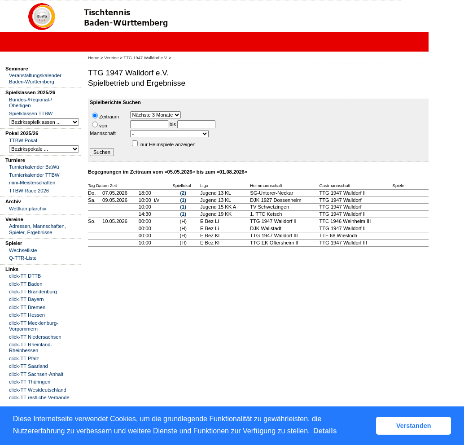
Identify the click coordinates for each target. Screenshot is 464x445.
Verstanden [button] (413, 425)
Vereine (111, 57)
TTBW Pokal (23, 140)
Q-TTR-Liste (23, 258)
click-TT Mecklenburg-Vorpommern (33, 326)
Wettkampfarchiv (27, 208)
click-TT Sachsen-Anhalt (36, 374)
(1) (183, 200)
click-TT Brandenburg (33, 291)
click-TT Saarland (28, 366)
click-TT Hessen (27, 315)
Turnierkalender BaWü (34, 167)
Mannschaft (103, 133)
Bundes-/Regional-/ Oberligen (30, 102)
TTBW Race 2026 (29, 190)
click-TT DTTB (25, 276)
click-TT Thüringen (29, 381)
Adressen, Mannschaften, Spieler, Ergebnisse (37, 229)
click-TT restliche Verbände (39, 397)
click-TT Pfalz (24, 358)
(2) (183, 193)
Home (93, 57)
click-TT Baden (25, 284)
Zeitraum (105, 116)
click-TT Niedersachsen (35, 337)
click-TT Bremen (27, 307)
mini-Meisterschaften (32, 182)
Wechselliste (23, 250)
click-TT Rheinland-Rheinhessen (30, 347)
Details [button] (325, 431)
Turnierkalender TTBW (34, 175)
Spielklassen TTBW (31, 113)
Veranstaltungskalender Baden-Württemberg (35, 78)
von (99, 125)
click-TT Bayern (26, 299)
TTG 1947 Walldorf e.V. (145, 57)
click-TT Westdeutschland (37, 390)
